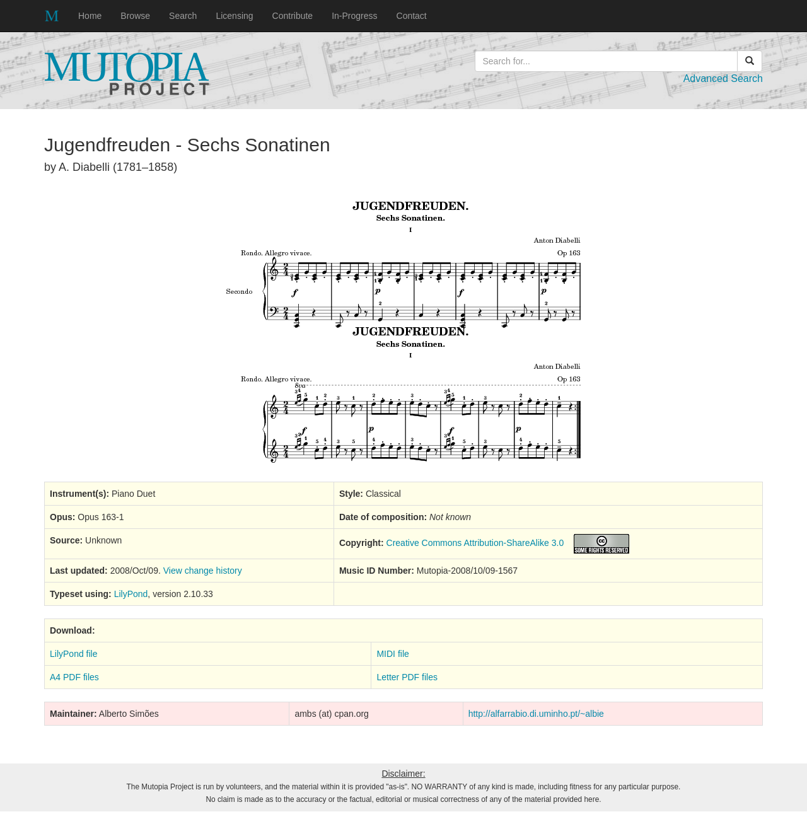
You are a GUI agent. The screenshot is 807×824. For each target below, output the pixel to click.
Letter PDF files (406, 677)
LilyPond (131, 594)
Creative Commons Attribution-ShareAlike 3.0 (475, 543)
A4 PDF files (74, 677)
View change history (202, 571)
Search (183, 16)
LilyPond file (74, 654)
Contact (412, 16)
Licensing (234, 16)
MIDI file (392, 654)
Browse (135, 16)
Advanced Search (723, 78)
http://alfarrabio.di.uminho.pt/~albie (536, 714)
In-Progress (354, 16)
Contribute (292, 16)
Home (90, 16)
